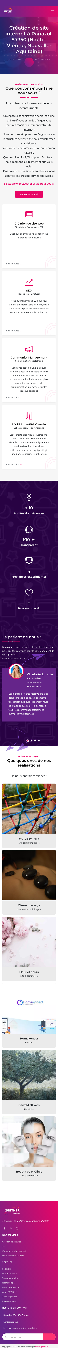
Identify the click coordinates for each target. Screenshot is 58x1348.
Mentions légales (8, 1345)
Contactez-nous (10, 1318)
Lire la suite (14, 264)
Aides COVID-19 (9, 1288)
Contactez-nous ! (29, 194)
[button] (27, 737)
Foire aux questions (11, 1283)
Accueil (11, 59)
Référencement (9, 1297)
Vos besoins (23, 59)
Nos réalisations (9, 1269)
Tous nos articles (10, 1274)
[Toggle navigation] (52, 11)
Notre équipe (8, 1279)
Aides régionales (9, 1293)
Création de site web (41, 59)
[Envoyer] (49, 1333)
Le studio (6, 1265)
